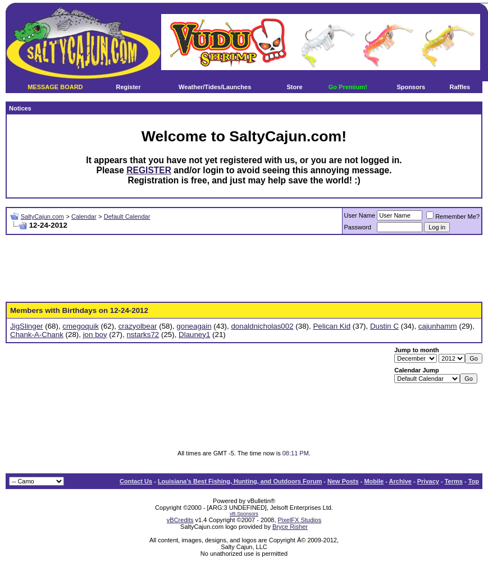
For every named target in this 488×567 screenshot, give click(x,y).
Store (294, 87)
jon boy (95, 334)
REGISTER (148, 170)
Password (357, 227)
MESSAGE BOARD (55, 87)
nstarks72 (142, 334)
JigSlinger (26, 326)
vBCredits (180, 520)
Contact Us (136, 481)
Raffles (460, 87)
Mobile (374, 481)
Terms (454, 481)
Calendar (84, 216)
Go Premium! (348, 87)
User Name (360, 215)
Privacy (428, 481)
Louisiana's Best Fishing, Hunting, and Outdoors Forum (240, 481)
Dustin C (384, 326)
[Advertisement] (244, 268)
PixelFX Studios (300, 520)
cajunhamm (437, 326)
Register (128, 87)
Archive (400, 481)
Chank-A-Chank (36, 334)
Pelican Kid (331, 326)
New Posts (343, 481)
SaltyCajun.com (42, 216)
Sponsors (410, 87)
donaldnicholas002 (262, 326)
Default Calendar (127, 216)
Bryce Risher (290, 526)
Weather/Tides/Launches (215, 87)
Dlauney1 (194, 334)
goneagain (193, 326)
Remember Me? (453, 216)
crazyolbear (137, 326)
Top (473, 481)
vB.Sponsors (244, 514)
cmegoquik (80, 326)
